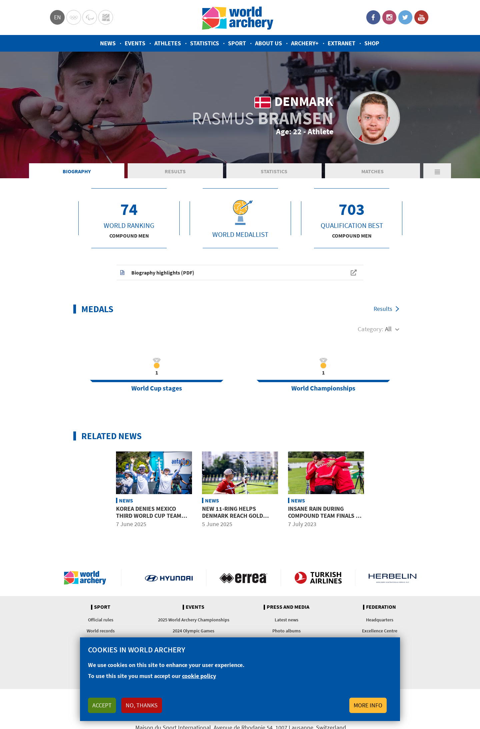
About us (268, 43)
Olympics (73, 17)
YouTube (421, 17)
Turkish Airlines (318, 577)
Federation (381, 607)
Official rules (100, 620)
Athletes (167, 43)
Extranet (341, 43)
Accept (102, 705)
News (108, 43)
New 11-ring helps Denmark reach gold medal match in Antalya (236, 516)
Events (135, 43)
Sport (237, 43)
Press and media (288, 607)
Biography (77, 171)
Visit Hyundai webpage (169, 577)
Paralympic (89, 17)
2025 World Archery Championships (193, 620)
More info (368, 705)
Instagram (389, 17)
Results (175, 171)
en (57, 17)
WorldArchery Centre (105, 17)
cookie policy (199, 676)
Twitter (405, 17)
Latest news (286, 620)
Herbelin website (392, 577)
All (388, 329)
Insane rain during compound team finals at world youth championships (325, 519)
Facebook (373, 17)
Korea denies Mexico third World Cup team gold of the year (148, 516)
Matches (372, 171)
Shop (371, 43)
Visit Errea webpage (243, 577)
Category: (370, 329)
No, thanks (142, 705)
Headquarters (379, 620)
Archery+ (305, 43)
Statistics (204, 43)
